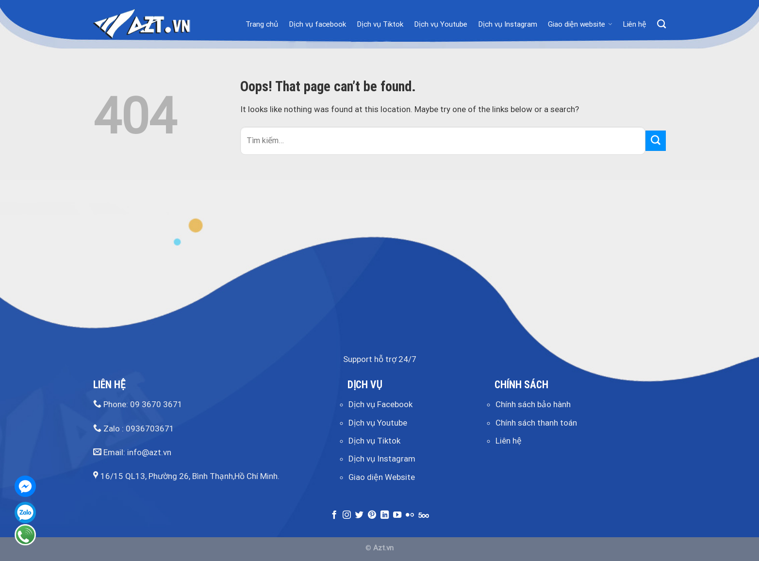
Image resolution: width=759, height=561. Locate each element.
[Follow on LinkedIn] (384, 515)
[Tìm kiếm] (661, 24)
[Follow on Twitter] (359, 515)
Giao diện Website (381, 477)
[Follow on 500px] (423, 515)
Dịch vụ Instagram (507, 24)
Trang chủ (262, 24)
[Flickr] (410, 515)
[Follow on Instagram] (347, 515)
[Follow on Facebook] (334, 515)
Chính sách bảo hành (533, 404)
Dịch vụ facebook (317, 24)
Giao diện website (580, 24)
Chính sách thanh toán (536, 423)
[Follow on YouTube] (397, 515)
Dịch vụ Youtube (440, 24)
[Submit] (655, 140)
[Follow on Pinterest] (372, 515)
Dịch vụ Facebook (380, 404)
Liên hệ (634, 24)
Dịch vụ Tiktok (380, 24)
